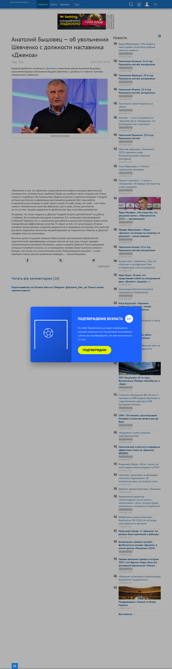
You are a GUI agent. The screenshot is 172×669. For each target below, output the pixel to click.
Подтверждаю (94, 350)
